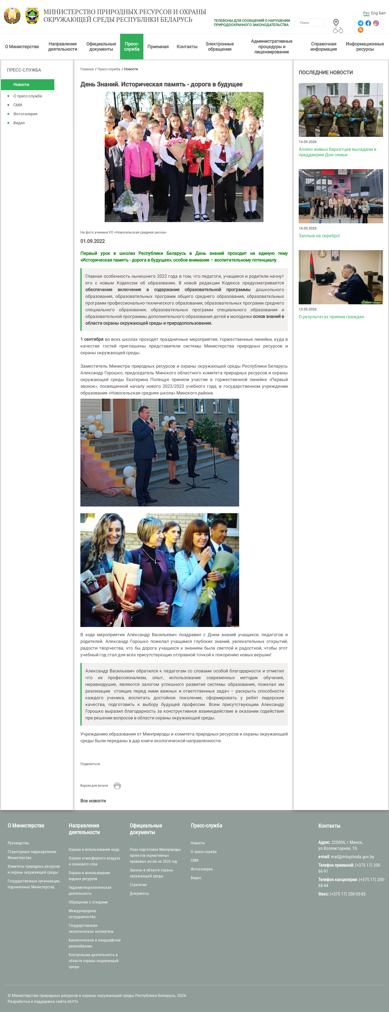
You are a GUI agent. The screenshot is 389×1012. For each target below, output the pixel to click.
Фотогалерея (25, 114)
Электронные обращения (219, 46)
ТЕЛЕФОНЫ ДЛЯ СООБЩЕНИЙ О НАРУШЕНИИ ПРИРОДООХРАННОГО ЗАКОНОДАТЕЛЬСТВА (252, 23)
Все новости (93, 800)
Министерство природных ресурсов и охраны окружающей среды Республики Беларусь (124, 15)
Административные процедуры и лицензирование (271, 46)
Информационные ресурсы (365, 46)
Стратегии (138, 884)
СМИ (17, 105)
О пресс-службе (27, 96)
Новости (21, 84)
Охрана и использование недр (94, 849)
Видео (19, 122)
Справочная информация (323, 46)
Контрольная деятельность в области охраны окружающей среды (94, 960)
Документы (139, 893)
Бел (382, 13)
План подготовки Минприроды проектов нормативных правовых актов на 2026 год (155, 855)
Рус (366, 13)
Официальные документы (101, 46)
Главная (87, 69)
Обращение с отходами (88, 902)
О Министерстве (22, 46)
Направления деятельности (62, 46)
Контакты (187, 46)
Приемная (158, 46)
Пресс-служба (131, 46)
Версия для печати (94, 785)
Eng (374, 13)
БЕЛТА (72, 1002)
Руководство (18, 843)
